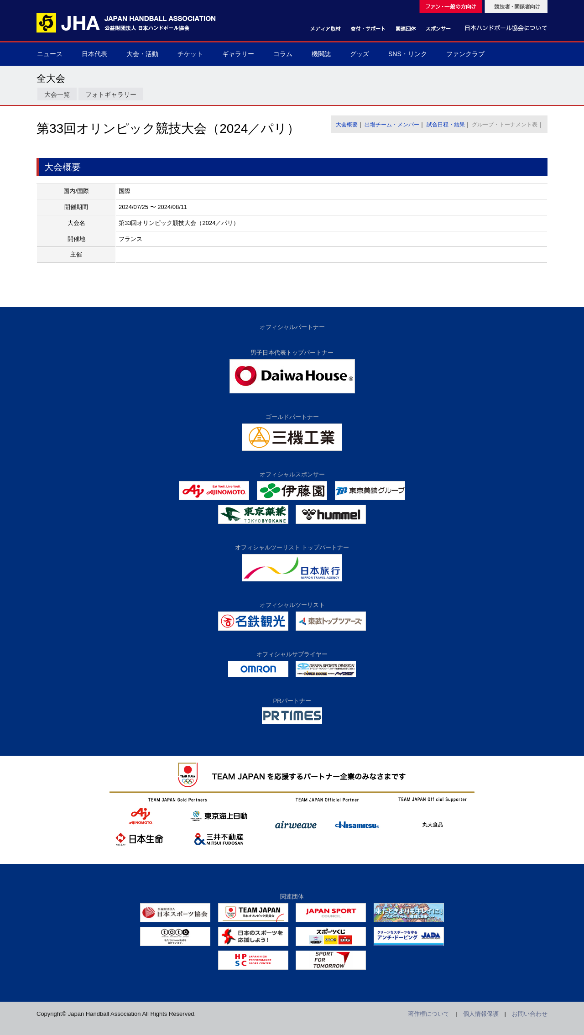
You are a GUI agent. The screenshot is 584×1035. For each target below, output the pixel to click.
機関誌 (321, 54)
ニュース (50, 54)
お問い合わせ (530, 1013)
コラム (282, 54)
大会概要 (347, 124)
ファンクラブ (465, 54)
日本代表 (94, 54)
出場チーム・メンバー (392, 124)
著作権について (428, 1013)
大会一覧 (57, 94)
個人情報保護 (481, 1013)
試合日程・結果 (446, 124)
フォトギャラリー (110, 94)
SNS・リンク (407, 54)
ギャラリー (238, 54)
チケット (190, 54)
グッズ (359, 54)
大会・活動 (142, 54)
